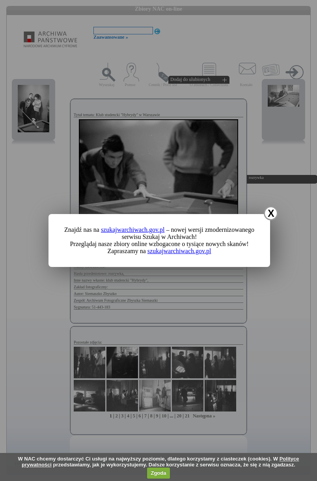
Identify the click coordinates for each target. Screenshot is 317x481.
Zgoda (158, 473)
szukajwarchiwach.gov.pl (133, 229)
